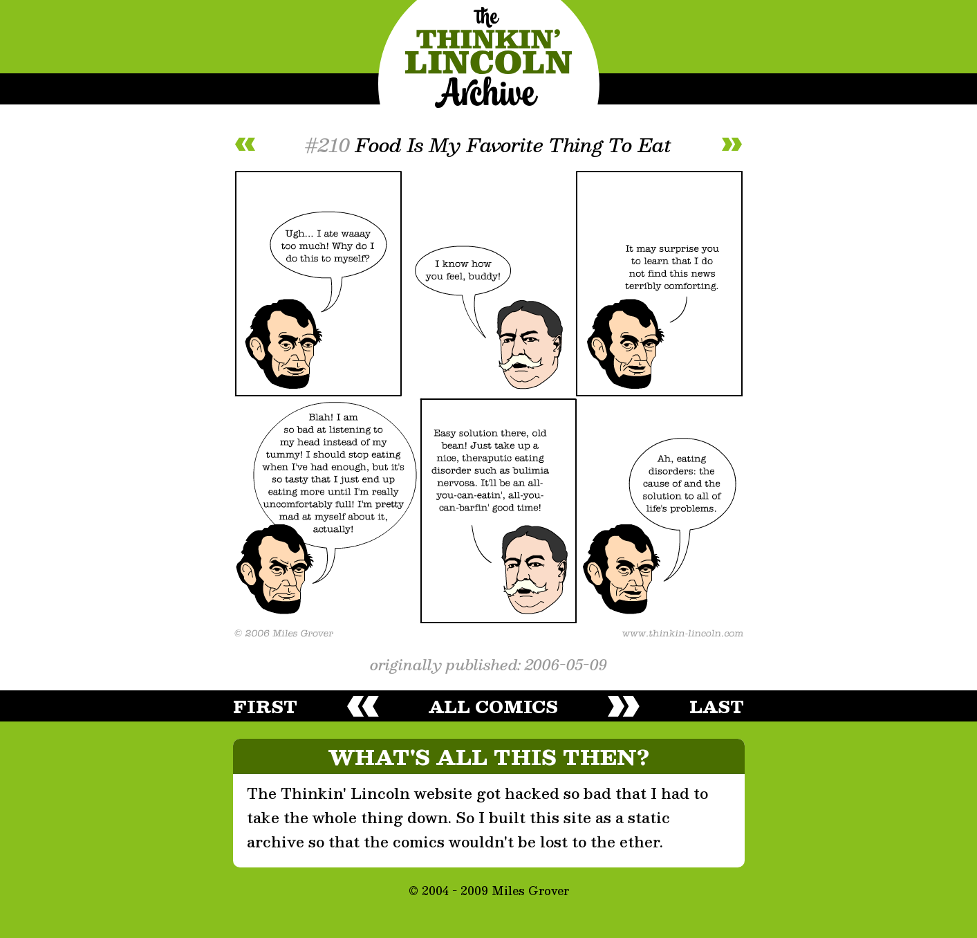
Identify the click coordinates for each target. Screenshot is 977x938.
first (265, 706)
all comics (493, 706)
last (716, 706)
